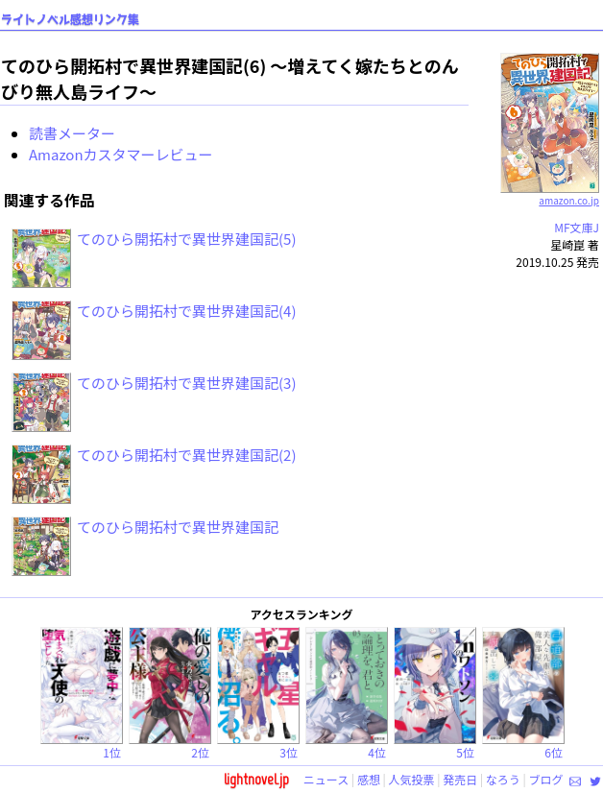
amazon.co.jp (549, 193)
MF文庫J (576, 227)
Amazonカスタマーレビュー (121, 154)
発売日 (460, 779)
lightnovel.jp (256, 779)
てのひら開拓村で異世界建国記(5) (186, 238)
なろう (503, 779)
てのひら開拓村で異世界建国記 (177, 527)
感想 (368, 779)
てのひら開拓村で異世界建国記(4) (186, 310)
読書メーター (72, 133)
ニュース (326, 779)
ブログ (545, 779)
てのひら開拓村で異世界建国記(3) (186, 382)
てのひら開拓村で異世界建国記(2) (186, 455)
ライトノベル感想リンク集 (70, 20)
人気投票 (412, 779)
